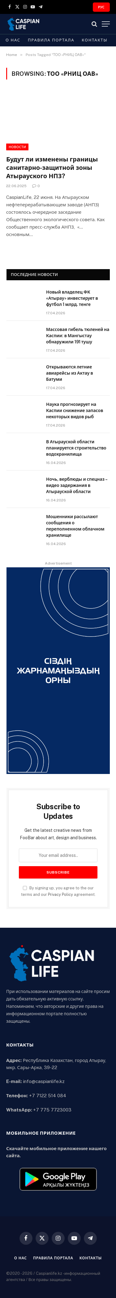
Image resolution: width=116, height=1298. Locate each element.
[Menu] (106, 24)
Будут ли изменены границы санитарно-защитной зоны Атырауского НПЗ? (52, 168)
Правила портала (51, 40)
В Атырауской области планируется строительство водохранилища (76, 448)
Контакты (94, 40)
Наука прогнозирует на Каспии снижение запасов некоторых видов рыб (74, 410)
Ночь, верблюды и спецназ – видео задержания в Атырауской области (76, 485)
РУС (101, 7)
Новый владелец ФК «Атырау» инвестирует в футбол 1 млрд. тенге (72, 298)
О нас (13, 40)
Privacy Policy (60, 894)
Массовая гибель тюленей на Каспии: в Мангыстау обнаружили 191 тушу (77, 335)
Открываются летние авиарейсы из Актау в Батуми (69, 373)
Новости (17, 147)
